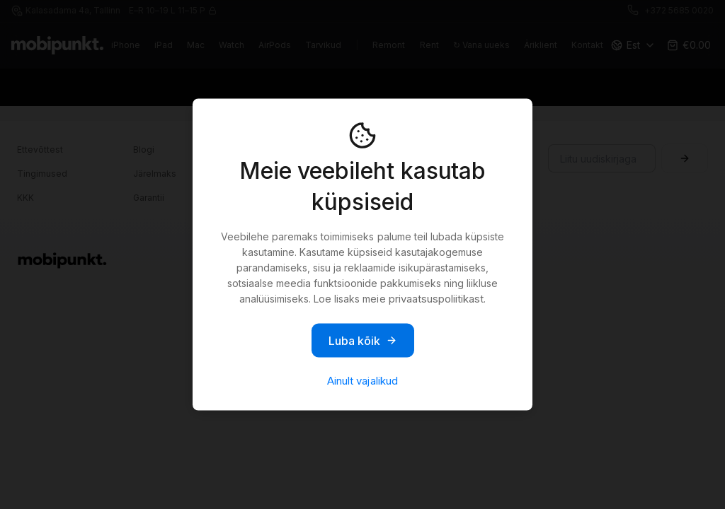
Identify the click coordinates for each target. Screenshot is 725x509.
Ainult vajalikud (362, 380)
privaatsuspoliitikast (436, 298)
